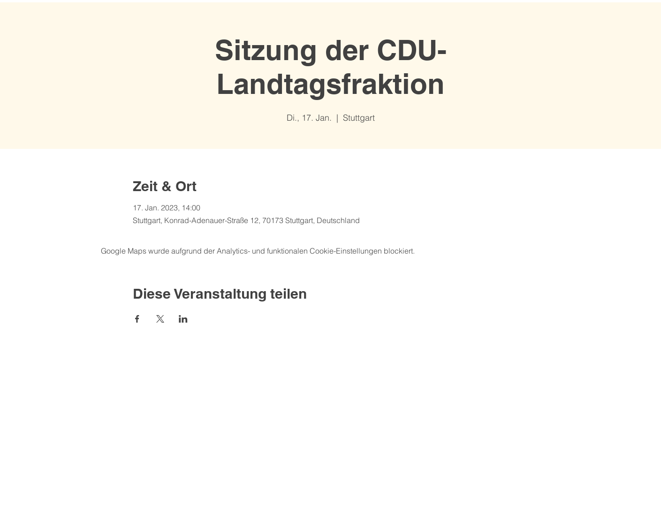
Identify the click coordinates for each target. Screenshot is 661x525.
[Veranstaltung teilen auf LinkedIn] (183, 319)
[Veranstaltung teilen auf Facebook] (137, 319)
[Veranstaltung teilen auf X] (160, 319)
